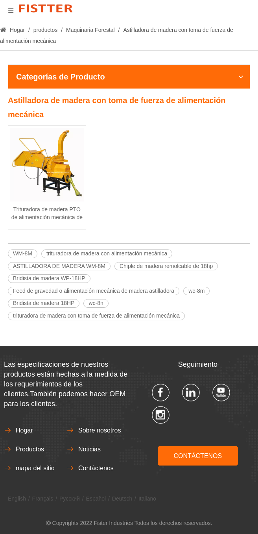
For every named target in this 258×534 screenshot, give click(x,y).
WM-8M (22, 253)
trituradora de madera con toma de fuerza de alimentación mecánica (96, 315)
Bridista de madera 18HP (43, 303)
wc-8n (95, 303)
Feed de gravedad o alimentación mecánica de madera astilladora (93, 291)
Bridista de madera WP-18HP (49, 278)
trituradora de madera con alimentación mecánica (106, 253)
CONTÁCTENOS (198, 456)
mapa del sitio (35, 468)
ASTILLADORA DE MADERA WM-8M (59, 266)
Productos (30, 449)
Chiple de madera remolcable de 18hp (166, 266)
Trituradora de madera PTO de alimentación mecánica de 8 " (47, 213)
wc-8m (196, 291)
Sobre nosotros (99, 430)
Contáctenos (96, 468)
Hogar (24, 430)
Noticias (89, 449)
